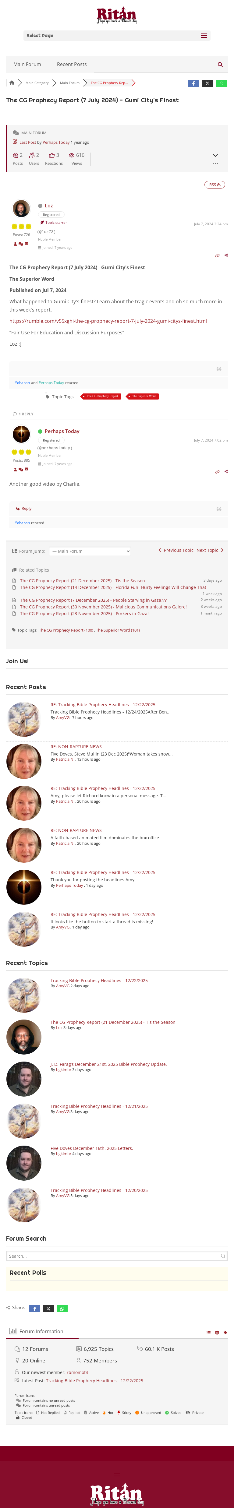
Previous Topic (176, 550)
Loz (49, 205)
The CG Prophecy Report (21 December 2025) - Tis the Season (82, 580)
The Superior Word (144, 396)
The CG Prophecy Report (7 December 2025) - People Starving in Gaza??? (93, 600)
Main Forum (27, 64)
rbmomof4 (77, 1372)
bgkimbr (63, 1069)
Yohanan (22, 382)
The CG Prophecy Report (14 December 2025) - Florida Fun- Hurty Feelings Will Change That (113, 587)
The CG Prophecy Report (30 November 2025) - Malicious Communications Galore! (103, 607)
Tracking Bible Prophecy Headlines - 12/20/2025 (99, 1190)
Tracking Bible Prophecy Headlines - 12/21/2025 (99, 1106)
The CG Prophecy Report (102, 396)
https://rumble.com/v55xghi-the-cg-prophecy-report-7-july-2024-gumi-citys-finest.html (108, 321)
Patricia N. (65, 759)
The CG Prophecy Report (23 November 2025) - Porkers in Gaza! (84, 613)
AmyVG (62, 717)
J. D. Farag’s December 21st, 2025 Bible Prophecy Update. (109, 1064)
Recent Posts (72, 64)
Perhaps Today (56, 142)
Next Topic (210, 550)
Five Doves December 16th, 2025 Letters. (92, 1148)
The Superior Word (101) (118, 630)
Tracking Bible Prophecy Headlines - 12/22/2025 (99, 980)
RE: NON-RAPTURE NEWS (76, 746)
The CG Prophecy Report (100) (66, 630)
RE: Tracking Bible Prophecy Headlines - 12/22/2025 (103, 704)
